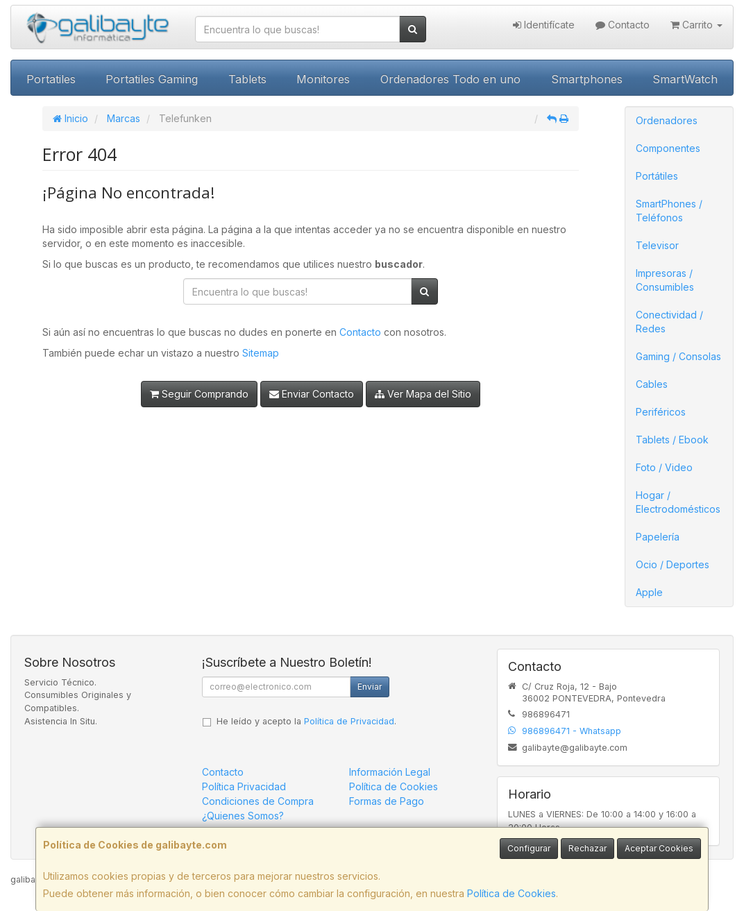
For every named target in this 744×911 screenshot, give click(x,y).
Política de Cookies (511, 893)
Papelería (657, 537)
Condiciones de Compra (258, 801)
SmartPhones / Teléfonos (669, 210)
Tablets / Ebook (672, 439)
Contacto (622, 25)
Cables (652, 384)
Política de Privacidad (349, 721)
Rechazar (587, 848)
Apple (649, 592)
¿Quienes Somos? (243, 815)
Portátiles (657, 176)
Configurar (528, 848)
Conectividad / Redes (669, 321)
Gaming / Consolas (678, 356)
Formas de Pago (386, 801)
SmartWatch (685, 79)
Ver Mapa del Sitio (423, 394)
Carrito (696, 25)
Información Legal (389, 772)
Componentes (668, 148)
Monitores (323, 79)
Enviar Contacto (311, 394)
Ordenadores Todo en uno (450, 79)
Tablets (247, 79)
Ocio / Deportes (672, 564)
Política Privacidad (244, 786)
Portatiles (51, 79)
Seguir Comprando (199, 394)
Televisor (657, 245)
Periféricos (661, 412)
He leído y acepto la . (306, 721)
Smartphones (587, 79)
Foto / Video (664, 467)
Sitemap (260, 353)
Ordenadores (667, 120)
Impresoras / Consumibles (665, 280)
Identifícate (544, 25)
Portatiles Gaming (151, 79)
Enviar (369, 686)
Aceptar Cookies (659, 848)
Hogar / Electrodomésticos (678, 502)
